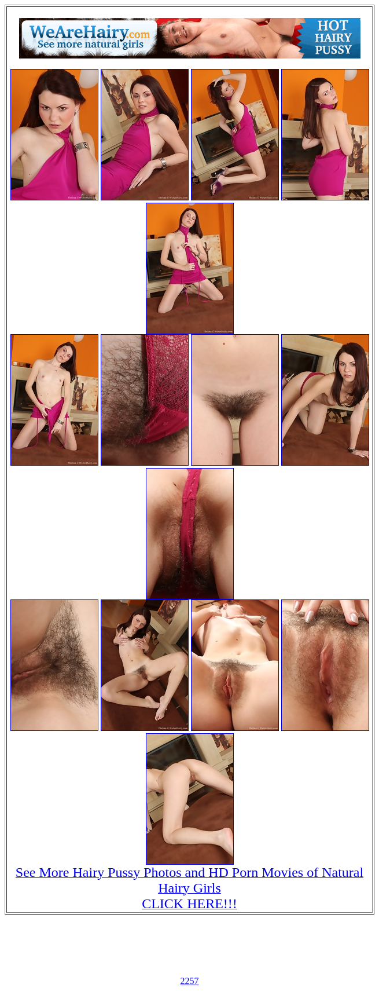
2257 (190, 981)
